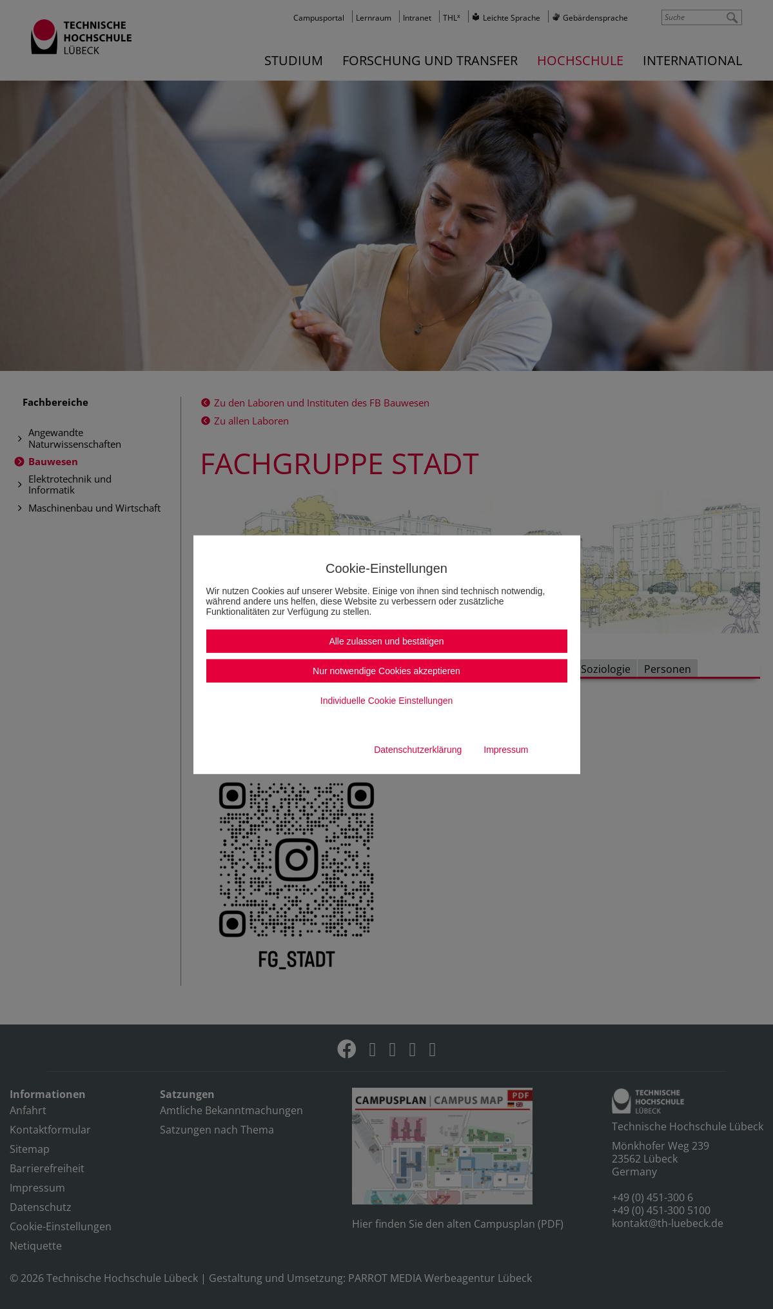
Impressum (506, 749)
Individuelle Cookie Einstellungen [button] (386, 700)
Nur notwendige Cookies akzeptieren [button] (386, 671)
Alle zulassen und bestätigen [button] (386, 641)
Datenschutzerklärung (418, 749)
